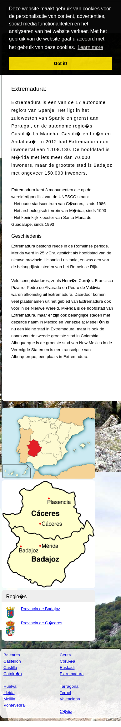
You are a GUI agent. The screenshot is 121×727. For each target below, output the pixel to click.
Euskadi (67, 667)
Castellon (12, 661)
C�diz (66, 711)
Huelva (10, 686)
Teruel (65, 692)
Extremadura (71, 673)
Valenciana (70, 699)
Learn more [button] (90, 47)
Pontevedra (14, 705)
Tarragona (69, 686)
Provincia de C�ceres (41, 623)
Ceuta (65, 655)
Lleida (9, 692)
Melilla (9, 699)
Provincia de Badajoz (40, 608)
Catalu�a (12, 673)
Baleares (11, 655)
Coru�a (67, 661)
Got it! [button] (60, 63)
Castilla (10, 667)
